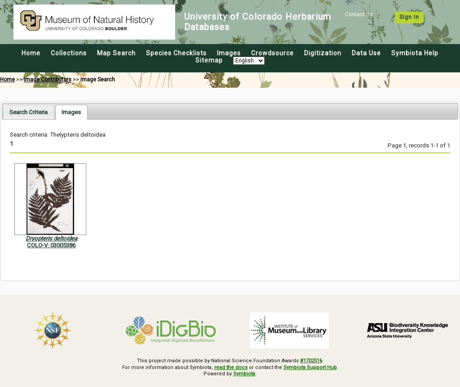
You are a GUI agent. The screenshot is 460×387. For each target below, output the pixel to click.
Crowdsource (272, 53)
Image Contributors (47, 79)
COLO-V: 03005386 (51, 245)
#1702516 (311, 361)
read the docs (231, 367)
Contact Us (359, 14)
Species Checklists (176, 53)
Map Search (116, 53)
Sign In (409, 17)
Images (229, 53)
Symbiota (244, 374)
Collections (69, 53)
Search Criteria (28, 112)
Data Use (366, 53)
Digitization (322, 53)
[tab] (28, 112)
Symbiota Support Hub (310, 367)
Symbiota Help (414, 53)
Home (31, 53)
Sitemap (209, 60)
